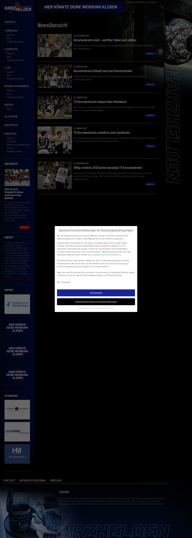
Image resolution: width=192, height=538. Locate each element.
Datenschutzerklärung (110, 249)
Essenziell (63, 276)
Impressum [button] (110, 302)
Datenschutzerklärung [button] (97, 302)
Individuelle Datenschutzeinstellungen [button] (96, 296)
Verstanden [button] (96, 287)
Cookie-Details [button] (83, 302)
